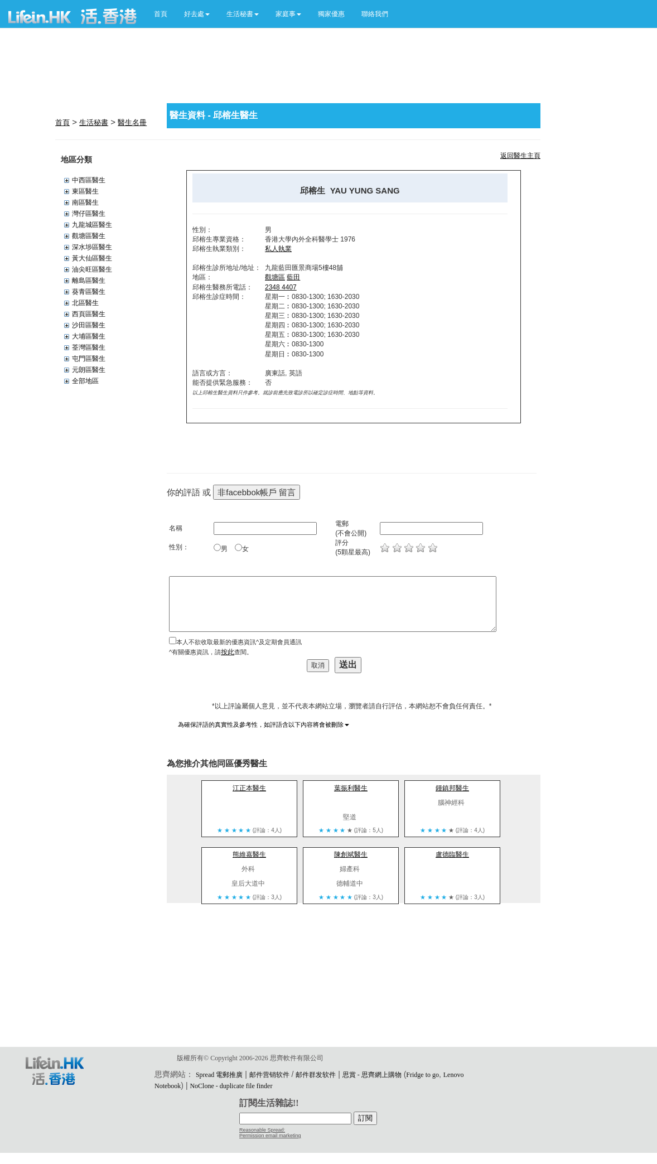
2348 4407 (281, 287)
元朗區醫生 (88, 370)
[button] (197, 14)
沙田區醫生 (88, 325)
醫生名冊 (132, 122)
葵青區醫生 (88, 292)
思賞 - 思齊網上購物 (372, 1075)
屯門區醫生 (88, 359)
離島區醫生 (88, 280)
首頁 (160, 14)
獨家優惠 (331, 14)
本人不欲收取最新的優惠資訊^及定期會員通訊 (239, 642)
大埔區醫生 (88, 336)
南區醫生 (85, 202)
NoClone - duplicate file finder (231, 1086)
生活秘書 (93, 122)
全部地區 (85, 381)
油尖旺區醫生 (92, 269)
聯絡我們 (374, 14)
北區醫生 (85, 303)
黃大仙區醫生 (92, 258)
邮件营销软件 (269, 1075)
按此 (227, 652)
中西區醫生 (88, 180)
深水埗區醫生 (92, 247)
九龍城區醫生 (92, 225)
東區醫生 (85, 191)
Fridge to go (422, 1075)
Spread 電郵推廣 (219, 1075)
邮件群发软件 (316, 1075)
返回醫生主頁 (520, 156)
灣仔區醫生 (88, 214)
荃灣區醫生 (88, 347)
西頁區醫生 (88, 314)
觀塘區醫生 (88, 236)
